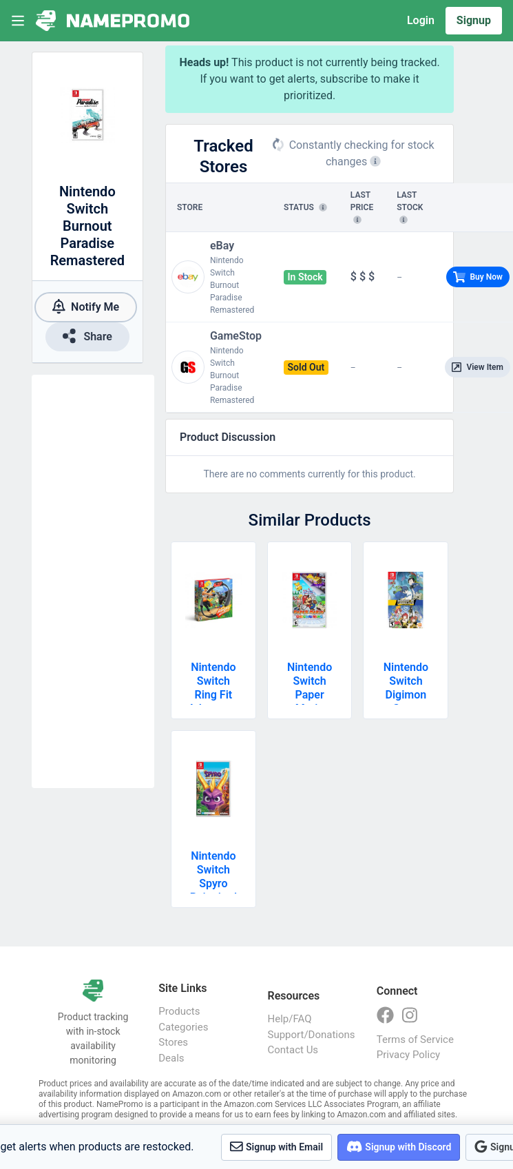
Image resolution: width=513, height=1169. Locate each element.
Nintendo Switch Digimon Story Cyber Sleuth (406, 702)
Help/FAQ (290, 1019)
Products (179, 1011)
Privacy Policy (408, 1054)
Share (87, 336)
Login (421, 20)
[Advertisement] (93, 581)
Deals (171, 1058)
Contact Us (293, 1050)
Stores (173, 1042)
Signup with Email (276, 1146)
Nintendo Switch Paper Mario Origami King (309, 702)
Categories (183, 1027)
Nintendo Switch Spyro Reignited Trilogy (213, 883)
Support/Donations (308, 1034)
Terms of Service (415, 1039)
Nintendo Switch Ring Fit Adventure (213, 688)
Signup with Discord (398, 1146)
